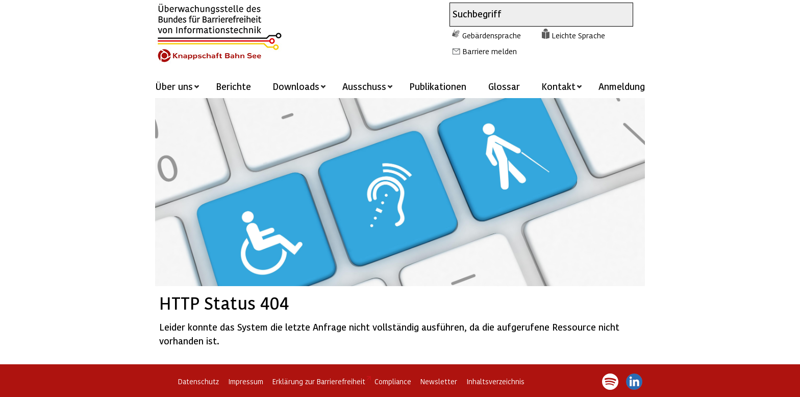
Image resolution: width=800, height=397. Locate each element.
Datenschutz (198, 381)
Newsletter (438, 381)
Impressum (245, 381)
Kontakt (558, 86)
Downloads (295, 86)
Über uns (174, 86)
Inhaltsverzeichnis (495, 381)
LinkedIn (634, 381)
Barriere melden (489, 51)
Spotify (610, 381)
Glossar (504, 86)
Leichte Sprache (578, 35)
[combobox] (532, 14)
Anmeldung (621, 86)
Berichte (233, 86)
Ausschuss (364, 86)
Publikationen (437, 86)
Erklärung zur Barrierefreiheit (318, 381)
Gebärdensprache (491, 35)
